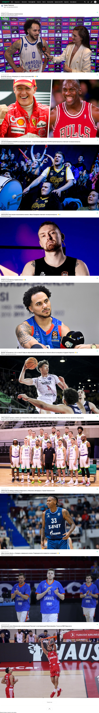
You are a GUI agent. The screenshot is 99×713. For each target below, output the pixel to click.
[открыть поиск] (84, 2)
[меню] (12, 2)
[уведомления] (88, 2)
